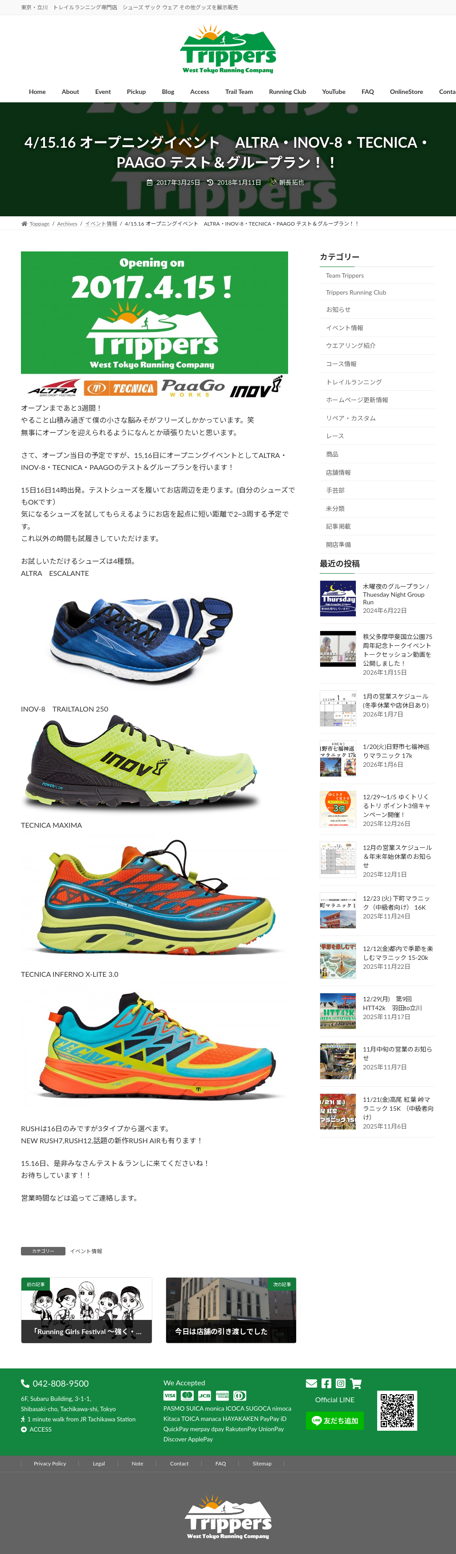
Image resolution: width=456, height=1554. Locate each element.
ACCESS (40, 1429)
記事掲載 (338, 526)
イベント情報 (86, 1251)
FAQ (221, 1463)
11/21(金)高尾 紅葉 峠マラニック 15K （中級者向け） (398, 1108)
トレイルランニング (354, 382)
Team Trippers (345, 275)
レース (335, 436)
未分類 (335, 508)
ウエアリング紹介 (351, 345)
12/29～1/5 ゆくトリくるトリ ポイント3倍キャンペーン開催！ (397, 805)
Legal (99, 1463)
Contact (179, 1463)
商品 (332, 454)
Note (137, 1463)
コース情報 (341, 364)
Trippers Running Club (356, 292)
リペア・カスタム (351, 418)
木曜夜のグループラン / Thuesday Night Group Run (396, 594)
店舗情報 (338, 472)
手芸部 (335, 490)
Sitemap (262, 1463)
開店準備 (338, 544)
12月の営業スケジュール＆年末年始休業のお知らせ (397, 856)
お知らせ (338, 309)
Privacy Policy (50, 1463)
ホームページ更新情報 (357, 400)
